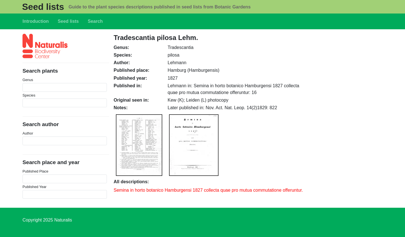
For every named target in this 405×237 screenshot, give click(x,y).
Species (28, 95)
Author (27, 133)
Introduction (35, 21)
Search (95, 21)
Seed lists (43, 7)
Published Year (34, 187)
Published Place (35, 171)
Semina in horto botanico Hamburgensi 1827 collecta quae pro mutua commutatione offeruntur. (208, 190)
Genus (27, 80)
